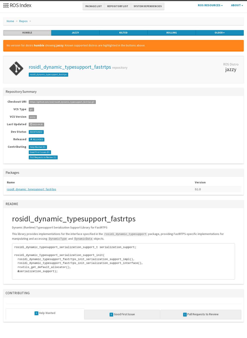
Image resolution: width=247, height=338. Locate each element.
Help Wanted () (37, 147)
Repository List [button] (117, 6)
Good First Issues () (40, 152)
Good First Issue (122, 314)
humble (27, 32)
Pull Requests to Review (201, 314)
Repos (23, 21)
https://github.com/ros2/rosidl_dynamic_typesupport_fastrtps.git (62, 101)
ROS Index (17, 5)
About (237, 5)
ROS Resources (210, 5)
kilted (123, 32)
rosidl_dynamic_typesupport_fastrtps (70, 67)
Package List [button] (93, 6)
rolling (171, 32)
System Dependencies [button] (148, 6)
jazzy (75, 32)
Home (10, 21)
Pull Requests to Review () (43, 157)
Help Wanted (45, 313)
